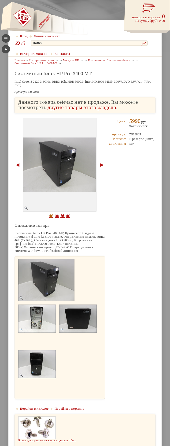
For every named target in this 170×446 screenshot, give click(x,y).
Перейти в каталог (34, 408)
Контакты (62, 54)
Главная (20, 60)
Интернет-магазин (34, 54)
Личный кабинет (47, 36)
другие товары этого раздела (82, 107)
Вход (24, 36)
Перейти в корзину (69, 408)
